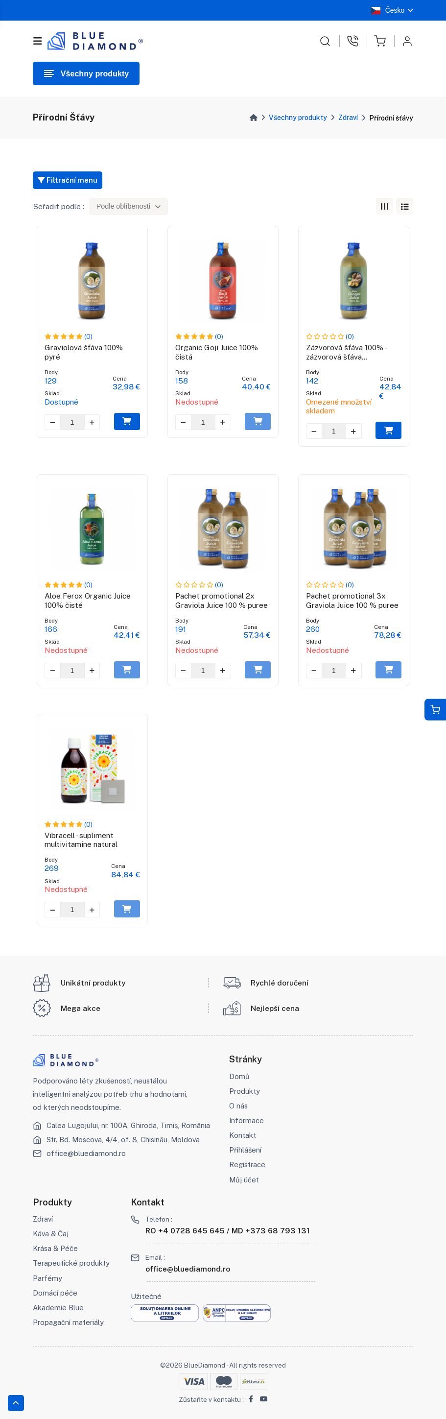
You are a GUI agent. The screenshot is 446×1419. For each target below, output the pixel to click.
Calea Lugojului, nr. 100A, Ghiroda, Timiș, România (128, 1125)
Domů (239, 1076)
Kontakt (242, 1135)
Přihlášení (245, 1150)
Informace (246, 1120)
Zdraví (348, 117)
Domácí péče (55, 1293)
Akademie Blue (58, 1307)
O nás (238, 1106)
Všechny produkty (298, 117)
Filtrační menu (67, 180)
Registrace (247, 1164)
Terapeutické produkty (71, 1263)
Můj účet (244, 1180)
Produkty (244, 1091)
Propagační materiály (68, 1322)
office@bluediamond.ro (86, 1153)
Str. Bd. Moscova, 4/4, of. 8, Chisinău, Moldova (123, 1139)
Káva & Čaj (51, 1233)
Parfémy (47, 1278)
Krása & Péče (55, 1248)
